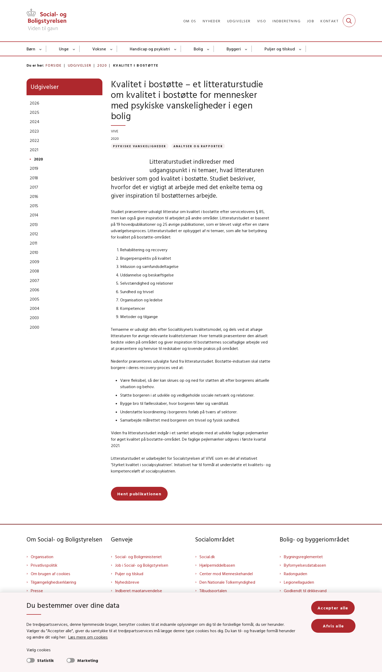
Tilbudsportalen (213, 590)
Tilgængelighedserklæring (53, 582)
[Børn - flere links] (40, 49)
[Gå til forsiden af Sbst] (46, 20)
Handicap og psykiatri (150, 48)
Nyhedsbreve (127, 582)
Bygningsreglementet (303, 556)
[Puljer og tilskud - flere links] (300, 49)
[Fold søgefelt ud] (349, 20)
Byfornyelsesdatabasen (305, 565)
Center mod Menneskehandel (226, 573)
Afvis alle (333, 625)
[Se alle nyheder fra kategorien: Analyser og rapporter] (198, 146)
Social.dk (207, 556)
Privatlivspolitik (44, 565)
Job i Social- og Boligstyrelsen (141, 565)
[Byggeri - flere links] (246, 49)
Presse (37, 590)
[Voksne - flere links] (111, 49)
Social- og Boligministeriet (138, 556)
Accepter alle (333, 607)
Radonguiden (295, 573)
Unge (64, 48)
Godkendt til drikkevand (305, 590)
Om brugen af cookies (50, 573)
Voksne (99, 48)
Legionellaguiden (299, 582)
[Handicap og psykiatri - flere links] (175, 49)
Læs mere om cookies (82, 637)
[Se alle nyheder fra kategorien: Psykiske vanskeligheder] (139, 146)
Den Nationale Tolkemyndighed (227, 582)
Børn (31, 48)
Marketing (87, 660)
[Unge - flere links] (74, 49)
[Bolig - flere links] (208, 49)
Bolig (198, 48)
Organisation (42, 556)
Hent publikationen (139, 493)
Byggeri (234, 48)
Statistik (45, 660)
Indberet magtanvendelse (138, 590)
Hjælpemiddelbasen (217, 565)
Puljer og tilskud (279, 48)
